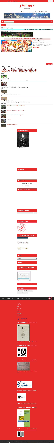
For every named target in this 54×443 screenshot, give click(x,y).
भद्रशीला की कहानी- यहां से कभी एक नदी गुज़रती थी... (15, 114)
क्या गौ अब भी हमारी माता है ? (24, 40)
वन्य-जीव (19, 291)
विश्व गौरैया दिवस (25, 291)
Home (3, 297)
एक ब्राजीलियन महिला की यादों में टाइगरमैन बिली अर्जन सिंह (16, 109)
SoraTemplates (18, 441)
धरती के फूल (9, 118)
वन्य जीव (18, 309)
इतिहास (18, 310)
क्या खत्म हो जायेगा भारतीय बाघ (12, 123)
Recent (20, 283)
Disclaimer (19, 314)
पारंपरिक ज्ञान (19, 312)
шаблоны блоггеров (32, 441)
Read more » (21, 47)
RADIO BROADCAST (11, 297)
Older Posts (49, 62)
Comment (33, 283)
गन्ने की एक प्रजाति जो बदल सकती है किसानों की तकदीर (16, 104)
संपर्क (18, 297)
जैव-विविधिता (28, 297)
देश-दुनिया (4, 41)
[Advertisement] (27, 56)
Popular (27, 283)
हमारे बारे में (22, 297)
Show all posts (39, 38)
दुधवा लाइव (27, 5)
